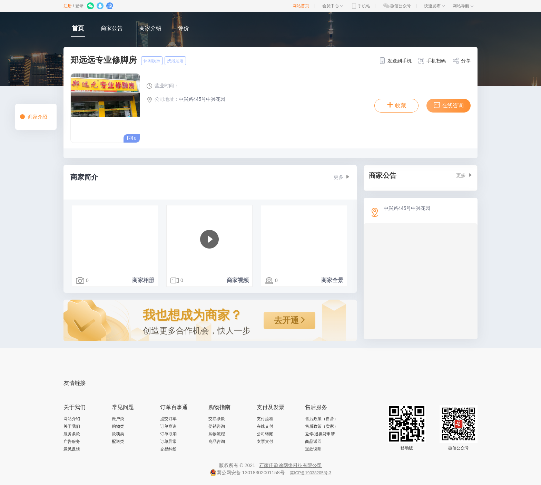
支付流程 (265, 418)
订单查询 (168, 426)
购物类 (118, 426)
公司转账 (265, 433)
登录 (79, 5)
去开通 (289, 320)
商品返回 (313, 441)
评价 (183, 28)
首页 (78, 28)
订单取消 (168, 433)
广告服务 (71, 441)
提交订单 (168, 418)
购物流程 (216, 433)
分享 (461, 61)
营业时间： (162, 85)
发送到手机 (395, 61)
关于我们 (71, 426)
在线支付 (265, 426)
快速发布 (434, 5)
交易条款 (216, 418)
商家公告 (112, 28)
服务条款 (71, 433)
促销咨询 (216, 426)
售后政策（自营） (321, 418)
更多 (342, 177)
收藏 (396, 104)
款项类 (118, 433)
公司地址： (162, 99)
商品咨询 (216, 441)
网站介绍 (71, 418)
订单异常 (168, 441)
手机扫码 (432, 61)
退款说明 (313, 449)
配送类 (118, 441)
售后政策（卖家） (321, 426)
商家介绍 (150, 28)
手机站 (360, 5)
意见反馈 (71, 449)
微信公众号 (397, 5)
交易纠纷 (168, 449)
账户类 (118, 418)
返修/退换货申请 (320, 433)
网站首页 (301, 5)
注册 (67, 5)
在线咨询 (448, 104)
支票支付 (265, 441)
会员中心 (332, 5)
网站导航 (463, 5)
